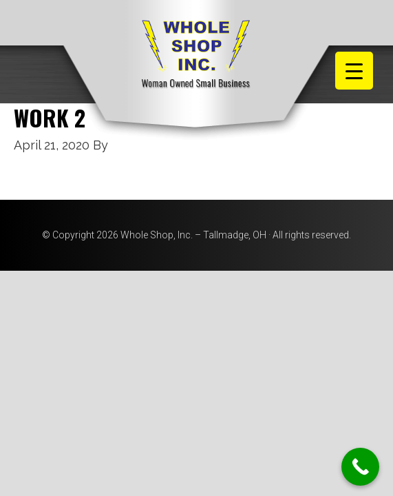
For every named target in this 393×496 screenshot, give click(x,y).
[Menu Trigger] (354, 71)
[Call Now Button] (360, 467)
